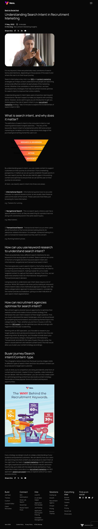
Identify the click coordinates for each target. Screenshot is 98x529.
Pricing (51, 509)
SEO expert (16, 324)
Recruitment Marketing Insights (25, 27)
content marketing (44, 79)
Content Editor (9, 504)
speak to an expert (19, 472)
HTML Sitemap (38, 524)
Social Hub (23, 505)
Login (66, 505)
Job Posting (38, 508)
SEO (32, 79)
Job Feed (8, 495)
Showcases (68, 514)
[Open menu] (91, 3)
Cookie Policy (20, 524)
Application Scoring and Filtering (38, 513)
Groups (51, 506)
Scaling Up (52, 495)
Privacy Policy (29, 524)
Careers (66, 502)
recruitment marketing (38, 469)
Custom (7, 501)
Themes (7, 498)
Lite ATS (37, 495)
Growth (51, 498)
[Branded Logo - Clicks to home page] (10, 3)
